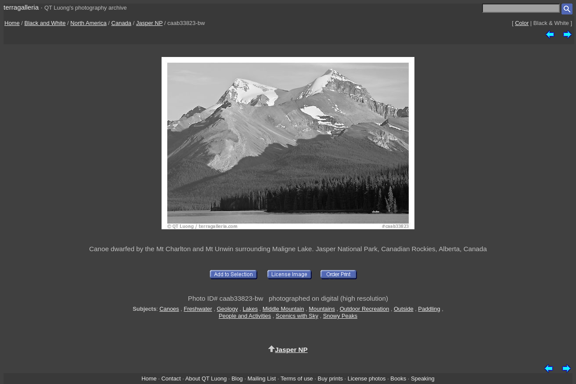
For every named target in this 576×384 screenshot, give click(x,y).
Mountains (322, 309)
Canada (122, 23)
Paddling (429, 309)
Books (398, 378)
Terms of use (297, 378)
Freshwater (198, 309)
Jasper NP (149, 23)
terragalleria (21, 7)
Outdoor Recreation (364, 309)
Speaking (423, 378)
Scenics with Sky (297, 316)
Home (12, 23)
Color (522, 23)
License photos (367, 378)
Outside (403, 309)
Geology (227, 309)
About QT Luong (206, 378)
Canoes (169, 309)
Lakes (250, 309)
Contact (170, 378)
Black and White (45, 23)
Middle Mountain (283, 309)
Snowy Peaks (340, 316)
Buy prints (330, 378)
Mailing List (262, 378)
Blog (237, 378)
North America (88, 23)
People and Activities (245, 316)
